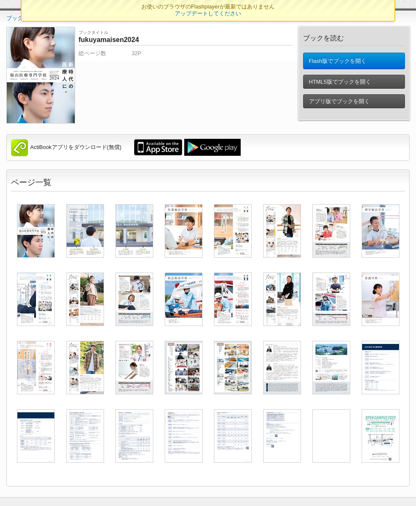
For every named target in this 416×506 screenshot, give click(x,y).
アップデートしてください (208, 13)
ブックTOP (20, 18)
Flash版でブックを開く (337, 62)
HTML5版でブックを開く (339, 84)
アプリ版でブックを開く (339, 104)
